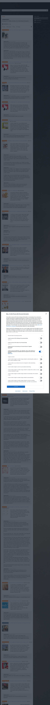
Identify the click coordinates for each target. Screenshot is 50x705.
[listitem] (25, 335)
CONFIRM (16, 386)
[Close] (46, 314)
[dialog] (25, 352)
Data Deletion (18, 391)
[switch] (40, 338)
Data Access (24, 391)
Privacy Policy (32, 391)
